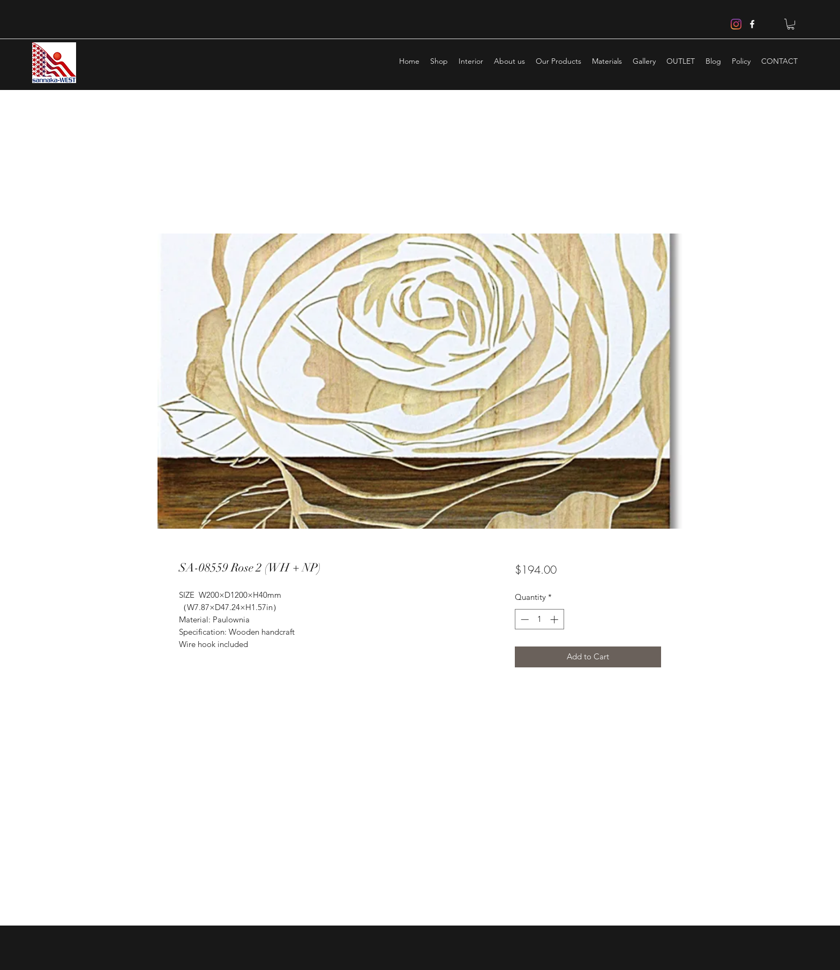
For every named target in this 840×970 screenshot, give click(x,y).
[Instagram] (736, 24)
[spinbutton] (539, 619)
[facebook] (752, 24)
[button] (790, 24)
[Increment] (555, 619)
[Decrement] (523, 619)
